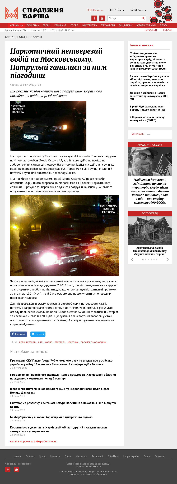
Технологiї (108, 25)
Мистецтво (89, 25)
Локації (167, 29)
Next (168, 259)
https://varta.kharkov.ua (34, 13)
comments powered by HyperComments (33, 441)
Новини (16, 25)
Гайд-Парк (125, 25)
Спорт (74, 25)
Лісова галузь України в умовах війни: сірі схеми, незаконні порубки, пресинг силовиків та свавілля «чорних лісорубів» (149, 80)
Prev (132, 259)
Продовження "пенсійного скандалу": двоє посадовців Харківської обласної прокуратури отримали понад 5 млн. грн (63, 376)
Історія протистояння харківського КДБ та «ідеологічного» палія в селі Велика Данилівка (59, 390)
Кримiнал (60, 25)
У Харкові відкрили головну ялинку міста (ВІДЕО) (147, 118)
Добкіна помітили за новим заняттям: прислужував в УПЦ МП (149, 96)
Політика (33, 25)
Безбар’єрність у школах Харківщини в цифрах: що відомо (51, 417)
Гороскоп (151, 29)
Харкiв (37, 36)
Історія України (146, 25)
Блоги (163, 25)
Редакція (159, 456)
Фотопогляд (150, 213)
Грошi (46, 25)
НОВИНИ (23, 36)
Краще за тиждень (150, 144)
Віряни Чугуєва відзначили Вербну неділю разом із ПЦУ (148, 108)
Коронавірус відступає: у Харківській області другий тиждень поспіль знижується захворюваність (58, 429)
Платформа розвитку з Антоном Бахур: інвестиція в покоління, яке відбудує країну (63, 405)
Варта (9, 36)
